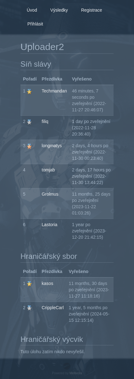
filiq (45, 121)
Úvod (32, 10)
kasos (47, 283)
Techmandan (54, 90)
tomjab (48, 169)
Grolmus (50, 194)
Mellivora (76, 373)
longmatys (52, 145)
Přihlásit (35, 23)
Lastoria (50, 224)
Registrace (91, 10)
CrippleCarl (53, 307)
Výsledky (59, 10)
